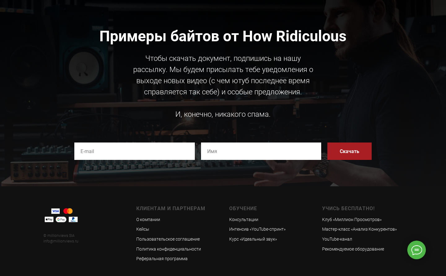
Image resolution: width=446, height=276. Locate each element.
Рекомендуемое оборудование (353, 249)
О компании (148, 219)
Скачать (349, 151)
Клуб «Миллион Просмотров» (352, 219)
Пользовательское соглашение (168, 239)
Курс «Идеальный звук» (253, 239)
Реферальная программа (162, 258)
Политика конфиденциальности (168, 249)
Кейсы (142, 229)
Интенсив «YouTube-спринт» (257, 229)
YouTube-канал (337, 239)
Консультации (243, 219)
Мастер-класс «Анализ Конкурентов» (359, 229)
